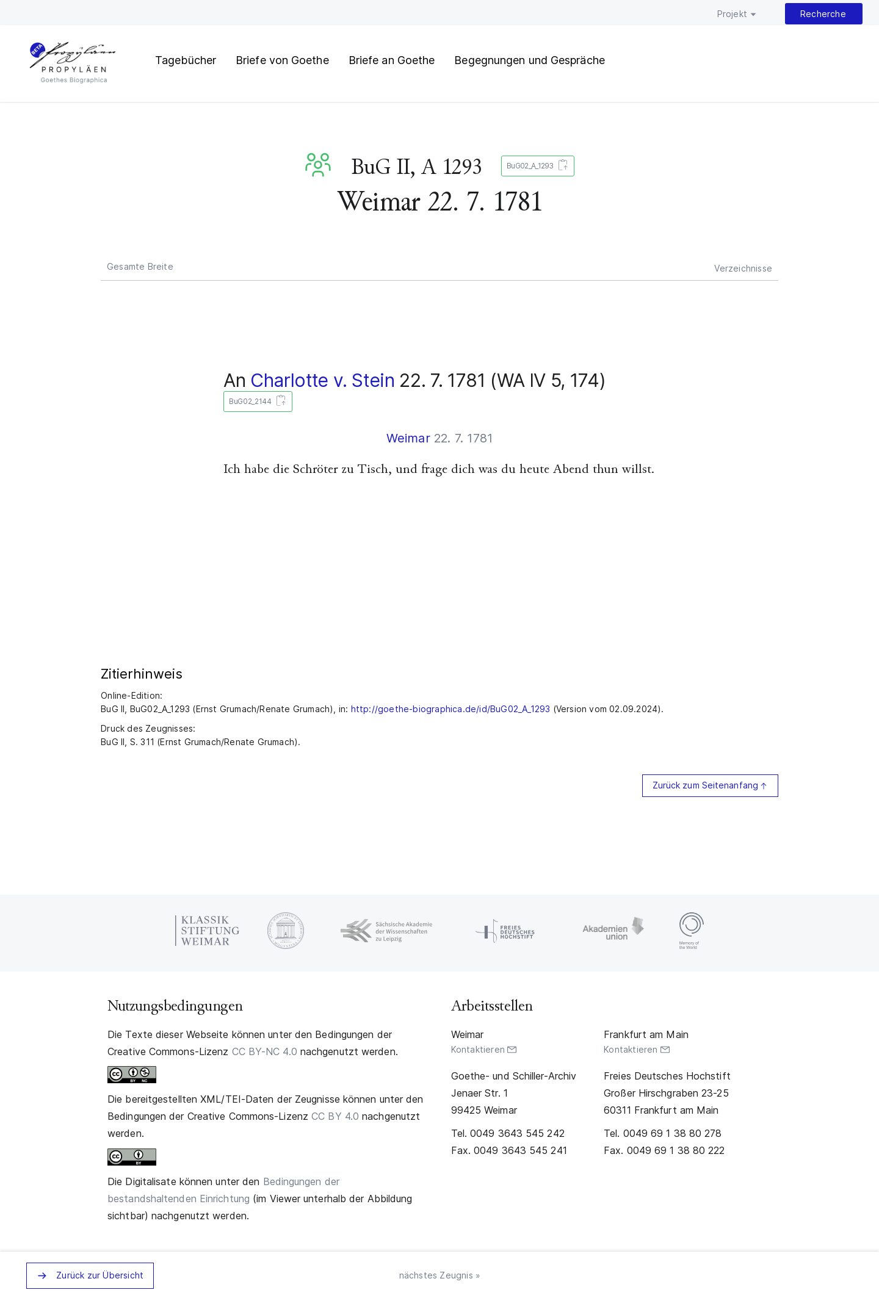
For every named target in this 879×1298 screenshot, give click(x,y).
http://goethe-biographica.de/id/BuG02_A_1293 (451, 709)
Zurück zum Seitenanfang (705, 785)
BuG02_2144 (255, 401)
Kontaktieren (478, 1049)
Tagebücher (185, 60)
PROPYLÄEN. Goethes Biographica (72, 64)
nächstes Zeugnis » (440, 1275)
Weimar (408, 438)
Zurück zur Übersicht (99, 1275)
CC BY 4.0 (335, 1116)
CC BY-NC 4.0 (264, 1051)
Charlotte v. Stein (322, 380)
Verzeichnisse (743, 268)
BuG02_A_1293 (535, 166)
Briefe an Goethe (392, 60)
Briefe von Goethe (282, 60)
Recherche (823, 14)
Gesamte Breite (140, 266)
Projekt (732, 14)
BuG (320, 164)
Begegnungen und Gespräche (529, 60)
